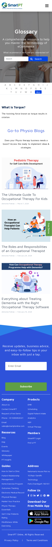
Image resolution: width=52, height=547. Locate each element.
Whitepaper (7, 455)
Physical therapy (9, 497)
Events (5, 446)
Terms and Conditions (37, 540)
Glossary (5, 451)
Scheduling (32, 409)
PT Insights (6, 459)
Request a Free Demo (11, 413)
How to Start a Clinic (11, 471)
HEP (29, 422)
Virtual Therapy (34, 427)
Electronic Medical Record (13, 492)
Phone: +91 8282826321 (12, 418)
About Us (6, 405)
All (38, 92)
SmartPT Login (34, 438)
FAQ (3, 442)
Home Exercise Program (12, 484)
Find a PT (32, 443)
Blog (4, 437)
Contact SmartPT (9, 409)
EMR (30, 405)
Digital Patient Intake (37, 413)
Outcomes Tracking (10, 488)
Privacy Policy (11, 540)
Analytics (32, 418)
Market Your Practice (11, 501)
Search (38, 59)
